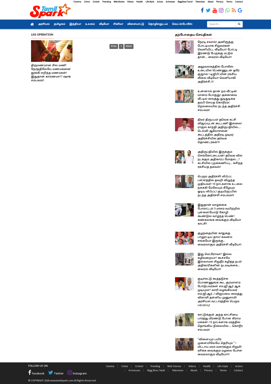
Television (200, 1)
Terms (229, 1)
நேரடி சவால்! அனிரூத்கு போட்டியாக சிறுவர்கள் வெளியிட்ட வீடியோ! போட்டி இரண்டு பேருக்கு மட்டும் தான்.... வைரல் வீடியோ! (217, 50)
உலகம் (90, 24)
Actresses (170, 1)
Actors (160, 1)
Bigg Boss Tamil (185, 1)
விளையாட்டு (135, 24)
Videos (130, 1)
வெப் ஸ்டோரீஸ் (182, 24)
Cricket (96, 1)
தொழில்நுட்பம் (158, 24)
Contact (239, 1)
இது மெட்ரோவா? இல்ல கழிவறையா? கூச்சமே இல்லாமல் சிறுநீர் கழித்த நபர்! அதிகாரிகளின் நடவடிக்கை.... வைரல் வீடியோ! (220, 262)
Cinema (77, 1)
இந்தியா (75, 24)
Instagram (76, 373)
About (210, 1)
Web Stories (119, 1)
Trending (106, 1)
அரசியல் (44, 24)
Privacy (219, 1)
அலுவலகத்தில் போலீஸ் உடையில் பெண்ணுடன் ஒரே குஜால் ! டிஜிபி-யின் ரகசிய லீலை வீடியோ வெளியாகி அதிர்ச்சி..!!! (219, 74)
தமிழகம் (59, 24)
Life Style (150, 1)
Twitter (55, 373)
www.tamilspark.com (61, 380)
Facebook (36, 373)
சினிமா (118, 24)
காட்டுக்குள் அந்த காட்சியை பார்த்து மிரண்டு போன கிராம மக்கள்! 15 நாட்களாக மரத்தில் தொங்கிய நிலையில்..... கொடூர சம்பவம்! (220, 322)
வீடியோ (104, 24)
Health (139, 1)
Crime (87, 1)
